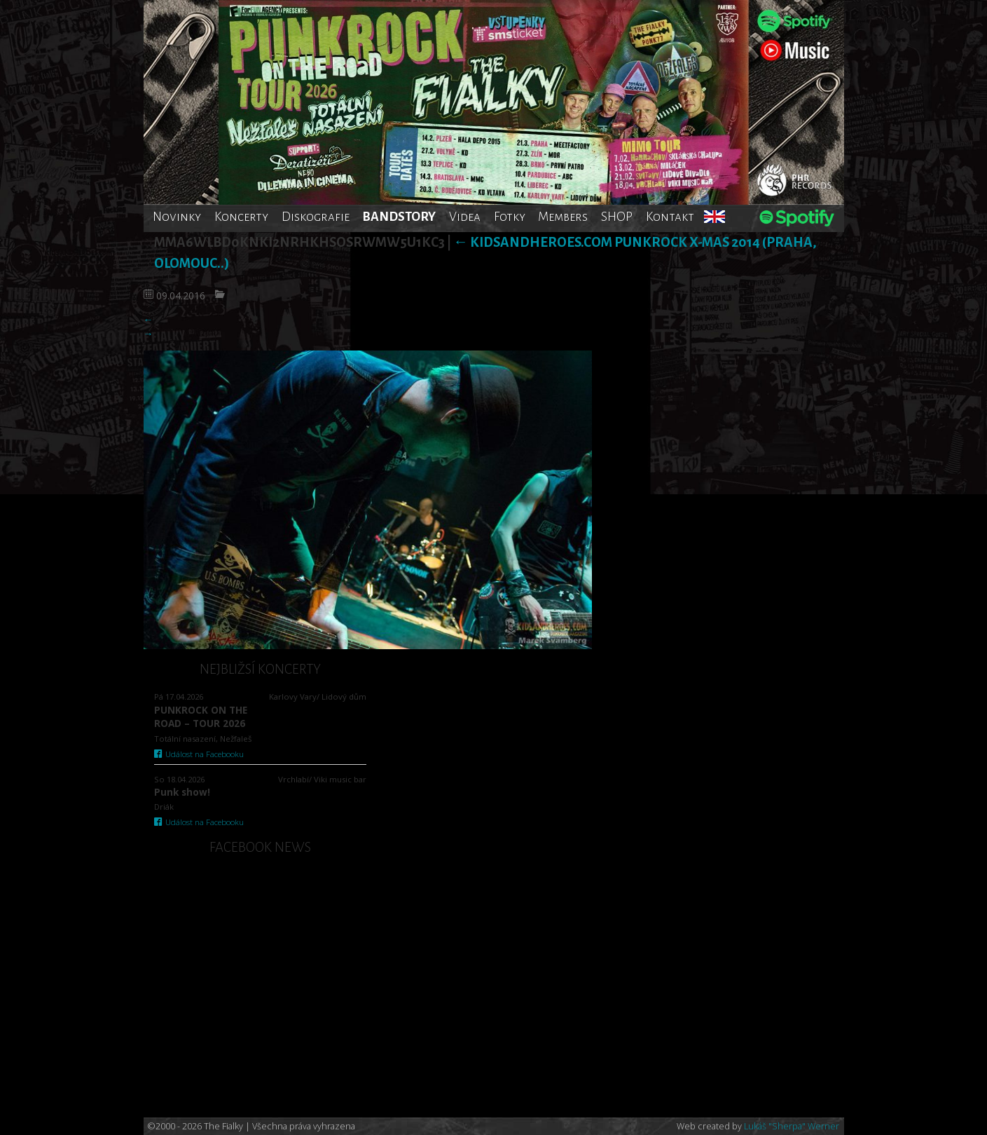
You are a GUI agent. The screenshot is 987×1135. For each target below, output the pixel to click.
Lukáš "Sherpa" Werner (791, 1126)
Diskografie (316, 217)
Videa (465, 217)
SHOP (617, 217)
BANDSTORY (399, 217)
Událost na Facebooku (199, 754)
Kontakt (670, 217)
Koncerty (241, 217)
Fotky (509, 217)
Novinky (177, 217)
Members (563, 217)
